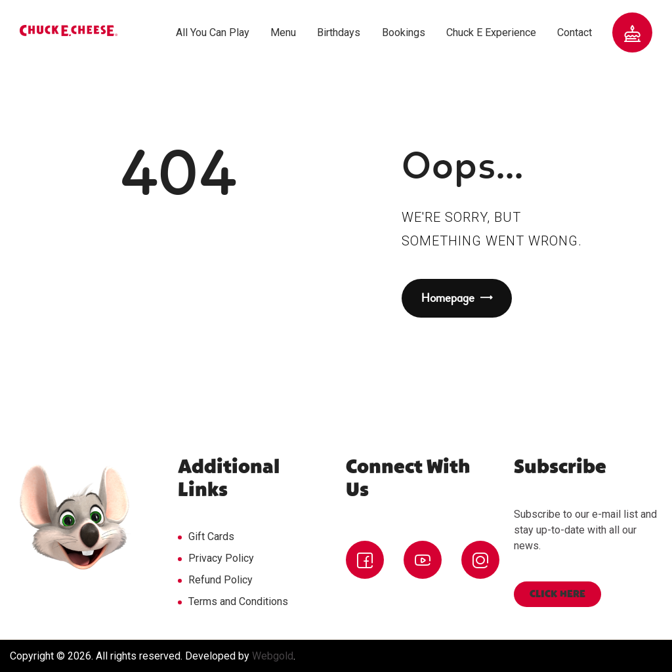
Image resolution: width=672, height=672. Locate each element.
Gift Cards (211, 536)
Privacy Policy (221, 558)
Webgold (272, 656)
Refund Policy (220, 580)
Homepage (447, 298)
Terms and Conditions (238, 601)
